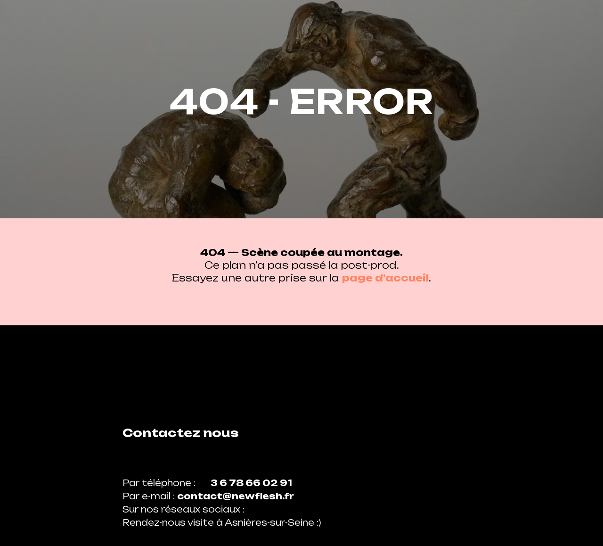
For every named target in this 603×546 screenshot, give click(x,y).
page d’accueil (385, 278)
